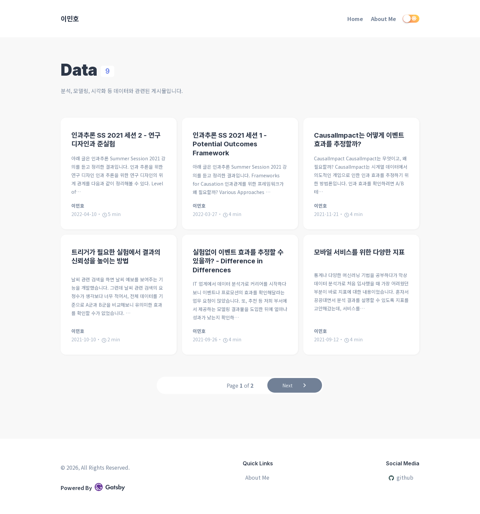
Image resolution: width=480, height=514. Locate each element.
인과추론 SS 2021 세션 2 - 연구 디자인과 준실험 (115, 139)
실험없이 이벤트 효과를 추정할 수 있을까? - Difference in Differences (238, 261)
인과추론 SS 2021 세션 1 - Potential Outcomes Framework (230, 144)
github (401, 477)
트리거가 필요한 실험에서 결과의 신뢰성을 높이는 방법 (115, 256)
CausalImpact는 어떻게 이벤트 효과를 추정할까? (359, 139)
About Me (383, 19)
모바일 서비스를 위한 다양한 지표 (359, 252)
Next (295, 386)
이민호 (70, 18)
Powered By (93, 487)
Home (355, 19)
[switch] (411, 19)
